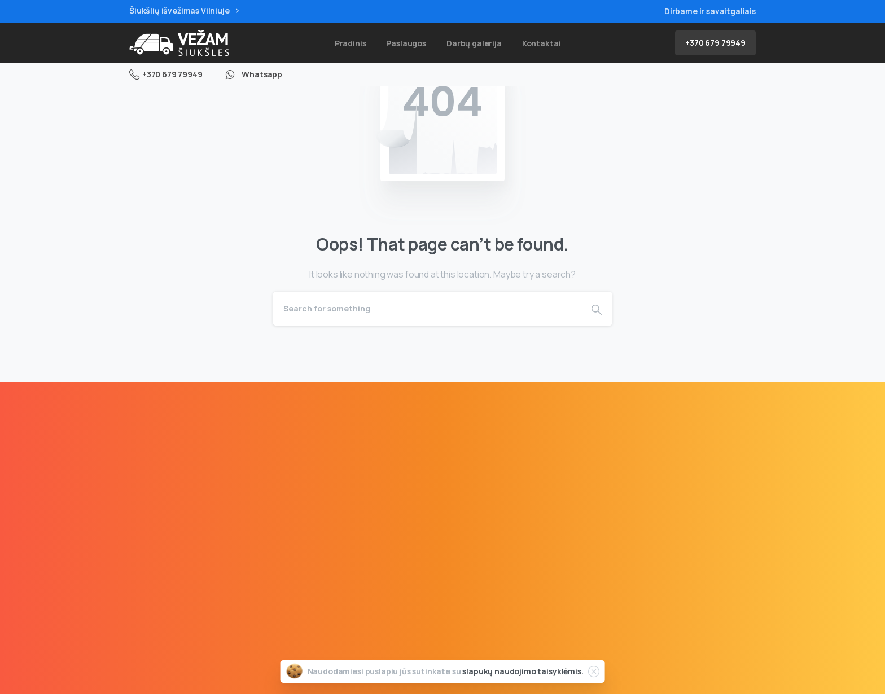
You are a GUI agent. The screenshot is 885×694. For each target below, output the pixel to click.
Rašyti (518, 598)
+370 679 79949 (166, 74)
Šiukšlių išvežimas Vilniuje (183, 11)
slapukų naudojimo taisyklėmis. (522, 671)
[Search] (427, 309)
